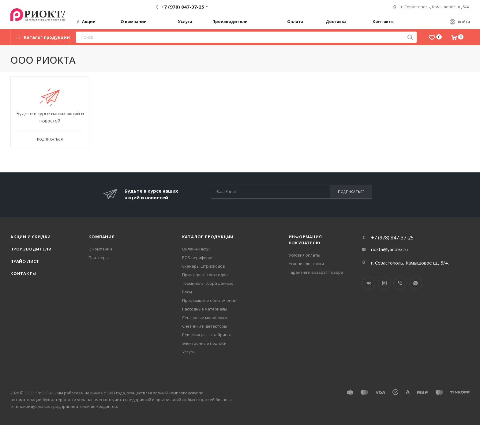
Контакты (23, 273)
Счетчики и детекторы (204, 326)
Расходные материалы (204, 309)
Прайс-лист (24, 261)
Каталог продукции (208, 236)
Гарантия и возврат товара (316, 272)
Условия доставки (306, 263)
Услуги (188, 352)
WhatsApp (415, 283)
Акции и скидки (30, 236)
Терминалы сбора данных (207, 283)
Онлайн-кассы (196, 249)
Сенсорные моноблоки (204, 317)
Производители (30, 249)
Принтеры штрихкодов (205, 274)
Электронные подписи (204, 343)
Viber (400, 283)
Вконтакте (368, 283)
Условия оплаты (304, 255)
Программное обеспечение (209, 300)
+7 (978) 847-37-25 (182, 7)
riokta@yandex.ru (389, 249)
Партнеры (98, 257)
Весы (187, 292)
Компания (101, 236)
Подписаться (351, 191)
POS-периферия (197, 257)
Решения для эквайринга (206, 334)
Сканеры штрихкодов (203, 266)
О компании (100, 249)
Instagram (384, 283)
